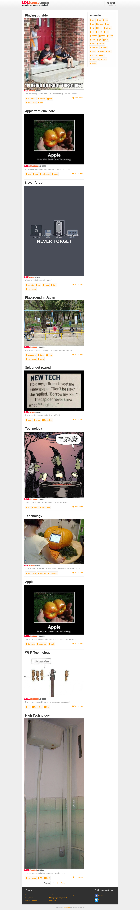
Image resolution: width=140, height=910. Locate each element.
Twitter (98, 900)
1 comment (78, 877)
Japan (41, 355)
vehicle (100, 44)
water (109, 36)
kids (49, 99)
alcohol (93, 36)
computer (94, 59)
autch (29, 420)
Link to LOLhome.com (32, 900)
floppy (45, 285)
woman (93, 55)
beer (92, 44)
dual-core (30, 644)
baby (102, 36)
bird (46, 707)
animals (107, 28)
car (92, 24)
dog (105, 20)
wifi (28, 707)
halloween (52, 573)
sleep (93, 51)
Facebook (99, 895)
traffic (93, 63)
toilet (47, 878)
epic (106, 32)
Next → (64, 883)
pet (107, 24)
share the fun (111, 3)
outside (41, 99)
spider (37, 420)
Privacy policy (52, 900)
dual (35, 174)
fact (101, 55)
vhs (38, 285)
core (28, 174)
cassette (30, 285)
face (92, 40)
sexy (108, 51)
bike (105, 40)
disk (53, 285)
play (40, 102)
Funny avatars (29, 898)
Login (73, 895)
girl (99, 40)
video (49, 355)
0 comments (77, 98)
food (99, 28)
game (41, 359)
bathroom (94, 48)
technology (31, 102)
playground (31, 355)
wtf (28, 507)
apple (55, 174)
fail (92, 32)
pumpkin (42, 573)
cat (99, 20)
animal (99, 24)
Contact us (52, 895)
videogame (31, 99)
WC (40, 878)
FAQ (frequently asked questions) (58, 898)
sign (92, 20)
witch (35, 507)
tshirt (104, 59)
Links (27, 895)
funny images (67, 907)
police (101, 51)
